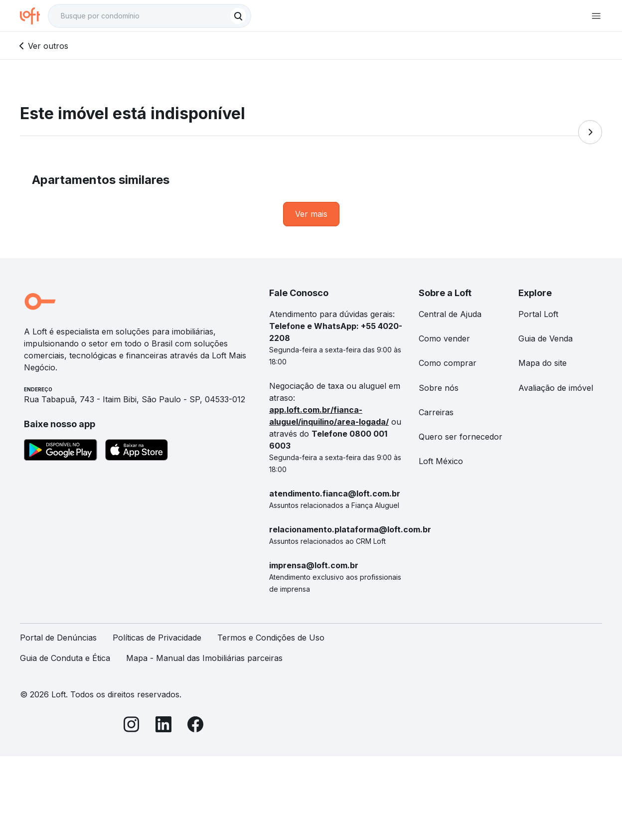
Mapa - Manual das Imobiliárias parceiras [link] (204, 658)
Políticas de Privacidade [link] (157, 638)
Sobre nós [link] (439, 388)
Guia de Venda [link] (545, 338)
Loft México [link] (441, 461)
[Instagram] (132, 726)
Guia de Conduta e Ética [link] (65, 658)
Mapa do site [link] (542, 363)
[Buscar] (238, 16)
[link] (311, 214)
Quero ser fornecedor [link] (460, 437)
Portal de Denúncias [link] (58, 638)
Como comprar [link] (447, 363)
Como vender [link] (444, 338)
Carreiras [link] (436, 412)
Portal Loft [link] (538, 314)
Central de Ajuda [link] (450, 314)
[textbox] (149, 16)
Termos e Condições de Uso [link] (270, 638)
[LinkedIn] (163, 726)
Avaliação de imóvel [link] (555, 388)
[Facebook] (195, 726)
